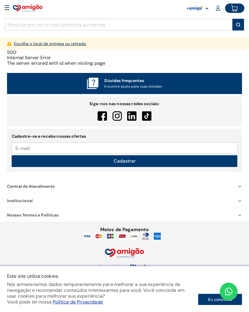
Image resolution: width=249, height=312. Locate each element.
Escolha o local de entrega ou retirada (50, 43)
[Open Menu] (7, 8)
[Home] (28, 8)
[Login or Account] (219, 8)
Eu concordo (220, 299)
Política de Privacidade (78, 302)
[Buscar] (238, 24)
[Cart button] (234, 8)
